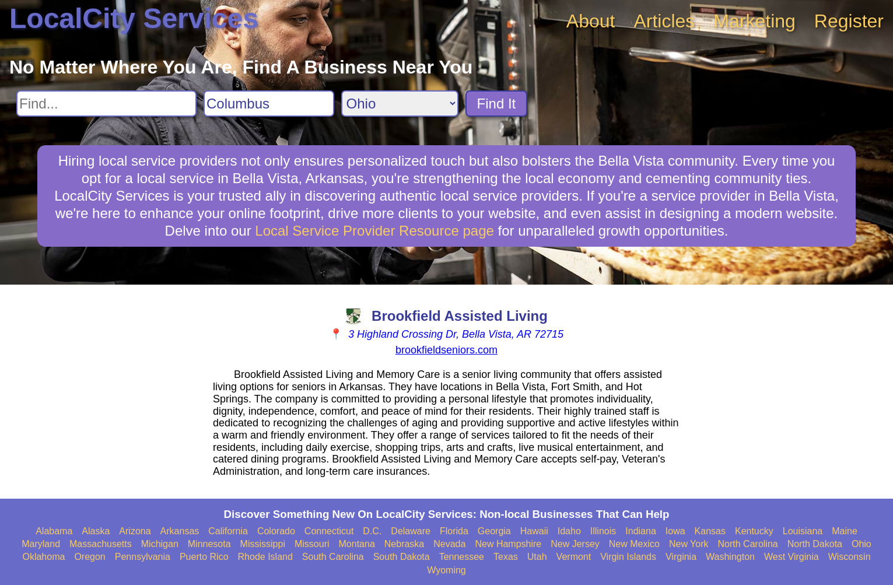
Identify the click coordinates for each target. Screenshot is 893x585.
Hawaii (534, 531)
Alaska (96, 531)
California (228, 531)
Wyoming (446, 570)
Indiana (640, 531)
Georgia (494, 531)
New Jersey (575, 544)
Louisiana (803, 531)
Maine (844, 531)
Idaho (569, 531)
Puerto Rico (204, 557)
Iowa (675, 531)
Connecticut (329, 531)
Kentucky (754, 531)
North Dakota (814, 544)
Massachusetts (100, 544)
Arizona (134, 531)
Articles (664, 20)
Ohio (861, 544)
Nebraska (404, 544)
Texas (505, 557)
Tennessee (461, 557)
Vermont (573, 557)
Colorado (276, 531)
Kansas (710, 531)
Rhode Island (265, 557)
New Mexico (634, 544)
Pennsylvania (142, 557)
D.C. (372, 531)
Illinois (603, 531)
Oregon (89, 557)
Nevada (449, 544)
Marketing (754, 20)
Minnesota (209, 544)
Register (849, 20)
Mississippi (262, 544)
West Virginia (791, 557)
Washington (730, 557)
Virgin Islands (628, 557)
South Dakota (401, 557)
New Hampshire (508, 544)
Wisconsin (849, 557)
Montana (357, 544)
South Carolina (333, 557)
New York (689, 544)
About (590, 20)
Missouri (312, 544)
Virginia (681, 557)
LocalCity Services (133, 18)
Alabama (54, 531)
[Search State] (399, 103)
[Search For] (106, 103)
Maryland (41, 544)
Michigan (159, 544)
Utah (537, 557)
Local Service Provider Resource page (374, 231)
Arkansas (179, 531)
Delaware (410, 531)
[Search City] (269, 103)
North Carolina (748, 544)
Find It (496, 103)
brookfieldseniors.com (446, 350)
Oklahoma (43, 557)
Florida (454, 531)
